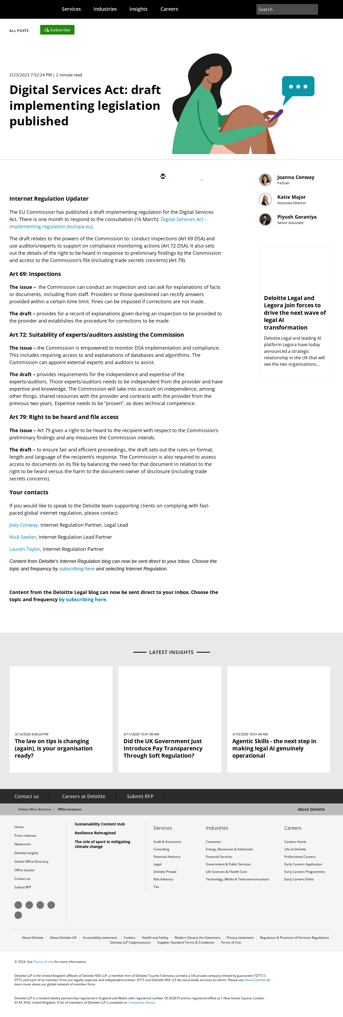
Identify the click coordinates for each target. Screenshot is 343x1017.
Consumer (213, 844)
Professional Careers (300, 860)
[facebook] (210, 179)
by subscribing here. (83, 601)
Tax (156, 892)
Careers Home (295, 844)
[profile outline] (321, 9)
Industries (111, 9)
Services (75, 9)
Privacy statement (240, 943)
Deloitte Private (165, 876)
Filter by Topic (42, 30)
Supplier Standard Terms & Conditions (186, 949)
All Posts (158, 30)
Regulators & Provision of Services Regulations (294, 943)
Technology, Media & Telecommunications (237, 884)
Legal (158, 868)
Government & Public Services (228, 868)
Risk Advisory (163, 884)
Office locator (24, 875)
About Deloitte (311, 811)
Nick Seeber (22, 539)
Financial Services (219, 860)
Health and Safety (155, 943)
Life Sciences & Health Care (226, 876)
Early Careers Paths (299, 884)
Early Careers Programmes (304, 876)
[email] (162, 179)
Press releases (25, 838)
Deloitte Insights (26, 856)
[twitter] (178, 179)
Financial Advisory (167, 860)
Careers (179, 9)
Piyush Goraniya (304, 238)
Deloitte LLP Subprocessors (130, 949)
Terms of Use (231, 949)
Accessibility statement (100, 943)
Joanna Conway (303, 183)
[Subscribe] (194, 29)
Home (19, 829)
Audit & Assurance (167, 844)
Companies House (141, 1009)
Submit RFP (140, 798)
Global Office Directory (31, 865)
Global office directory (38, 811)
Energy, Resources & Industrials (229, 852)
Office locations (73, 811)
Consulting (161, 852)
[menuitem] (75, 8)
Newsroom (22, 847)
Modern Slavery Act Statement (197, 943)
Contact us (26, 798)
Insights (146, 9)
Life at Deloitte (295, 852)
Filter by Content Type (113, 30)
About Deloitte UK (63, 943)
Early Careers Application (303, 868)
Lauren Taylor (24, 551)
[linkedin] (194, 179)
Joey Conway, (24, 527)
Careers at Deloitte (83, 798)
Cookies (129, 943)
